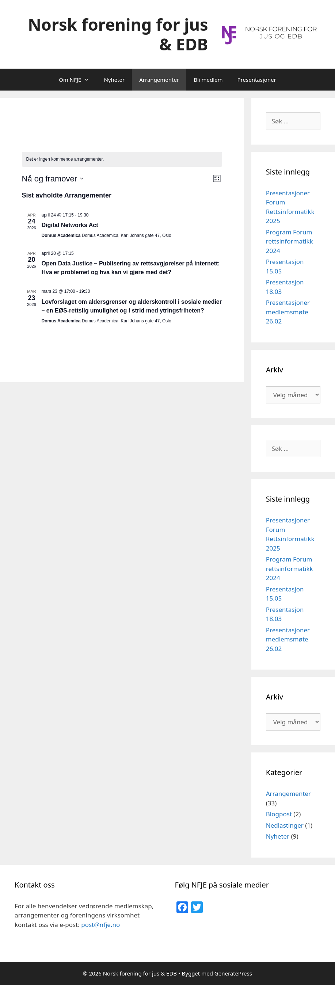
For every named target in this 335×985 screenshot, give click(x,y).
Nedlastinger (285, 825)
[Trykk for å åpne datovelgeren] (53, 179)
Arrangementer (159, 79)
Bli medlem (208, 79)
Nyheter (114, 79)
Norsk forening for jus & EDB (118, 34)
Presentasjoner (256, 79)
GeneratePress (233, 973)
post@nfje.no (100, 924)
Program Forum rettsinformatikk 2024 (289, 241)
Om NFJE (77, 80)
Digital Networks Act (70, 225)
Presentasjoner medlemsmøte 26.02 (288, 311)
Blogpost (279, 814)
